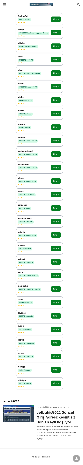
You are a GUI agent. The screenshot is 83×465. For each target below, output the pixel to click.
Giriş (56, 19)
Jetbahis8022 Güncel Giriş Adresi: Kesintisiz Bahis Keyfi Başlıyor (56, 417)
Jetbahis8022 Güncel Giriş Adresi (53, 407)
